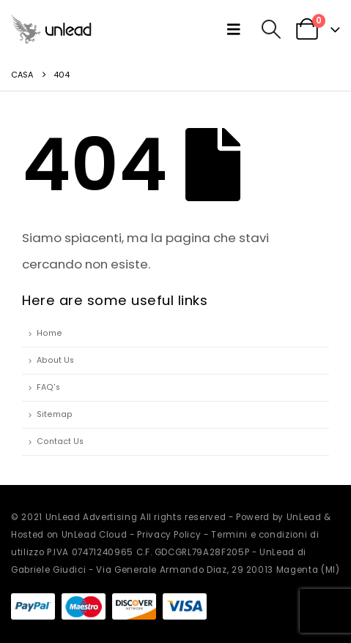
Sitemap (55, 414)
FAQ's (48, 387)
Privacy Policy (169, 535)
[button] (237, 29)
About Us (55, 360)
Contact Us (60, 441)
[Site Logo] (51, 29)
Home (49, 333)
